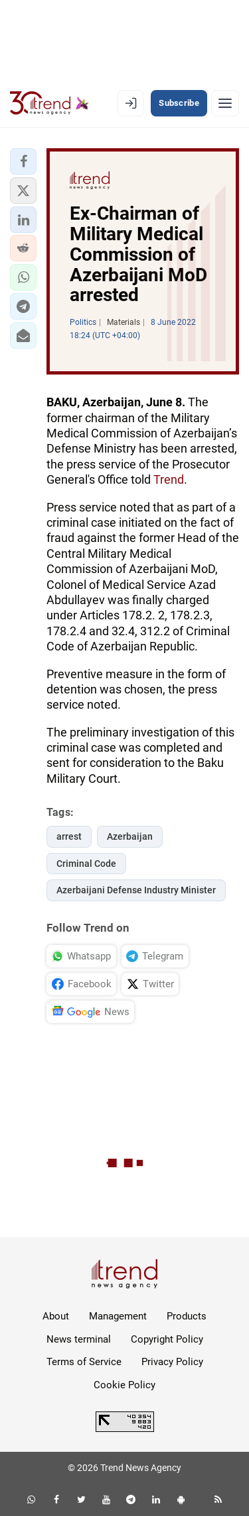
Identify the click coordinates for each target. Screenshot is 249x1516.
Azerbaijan (130, 836)
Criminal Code (86, 863)
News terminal (78, 1339)
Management (118, 1316)
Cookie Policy (124, 1385)
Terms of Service (84, 1362)
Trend (168, 479)
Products (187, 1316)
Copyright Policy (167, 1339)
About (55, 1316)
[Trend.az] (49, 103)
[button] (23, 161)
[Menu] (225, 103)
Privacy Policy (172, 1362)
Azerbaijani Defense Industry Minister (136, 890)
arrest (69, 836)
